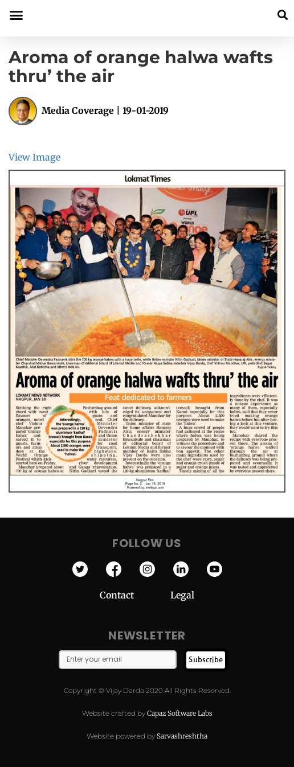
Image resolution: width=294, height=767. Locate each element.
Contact (135, 595)
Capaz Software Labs (180, 713)
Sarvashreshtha (182, 736)
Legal (182, 595)
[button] (282, 15)
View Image (34, 157)
